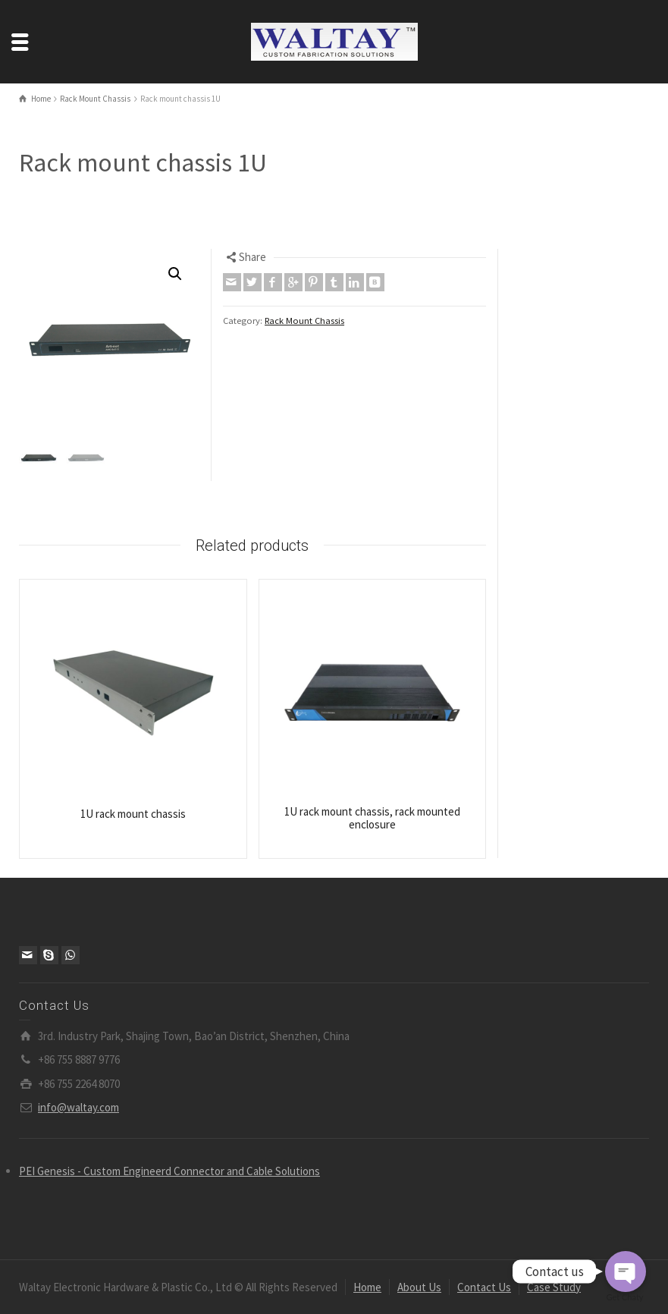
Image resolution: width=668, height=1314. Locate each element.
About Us (419, 1287)
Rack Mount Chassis (304, 320)
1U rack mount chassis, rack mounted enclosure (372, 817)
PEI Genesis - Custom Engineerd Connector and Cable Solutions (169, 1171)
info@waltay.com (78, 1107)
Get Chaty (625, 1297)
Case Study (554, 1287)
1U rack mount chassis (133, 813)
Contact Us (484, 1287)
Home (367, 1287)
